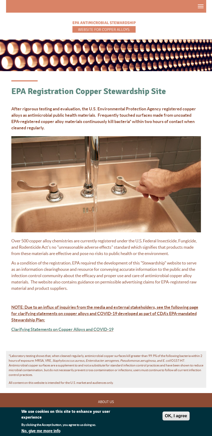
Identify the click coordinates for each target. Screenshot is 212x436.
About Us (106, 402)
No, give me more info (40, 432)
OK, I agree (176, 417)
